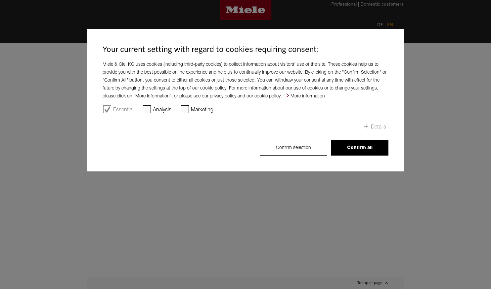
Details (378, 126)
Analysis (162, 109)
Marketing (202, 109)
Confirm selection (293, 147)
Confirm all (360, 147)
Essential (123, 109)
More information (307, 95)
